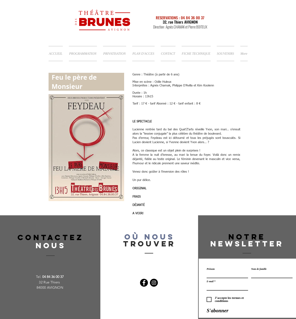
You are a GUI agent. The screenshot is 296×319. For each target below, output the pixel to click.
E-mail (210, 281)
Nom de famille (259, 269)
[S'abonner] (217, 311)
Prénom (211, 269)
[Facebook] (144, 283)
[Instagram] (154, 283)
